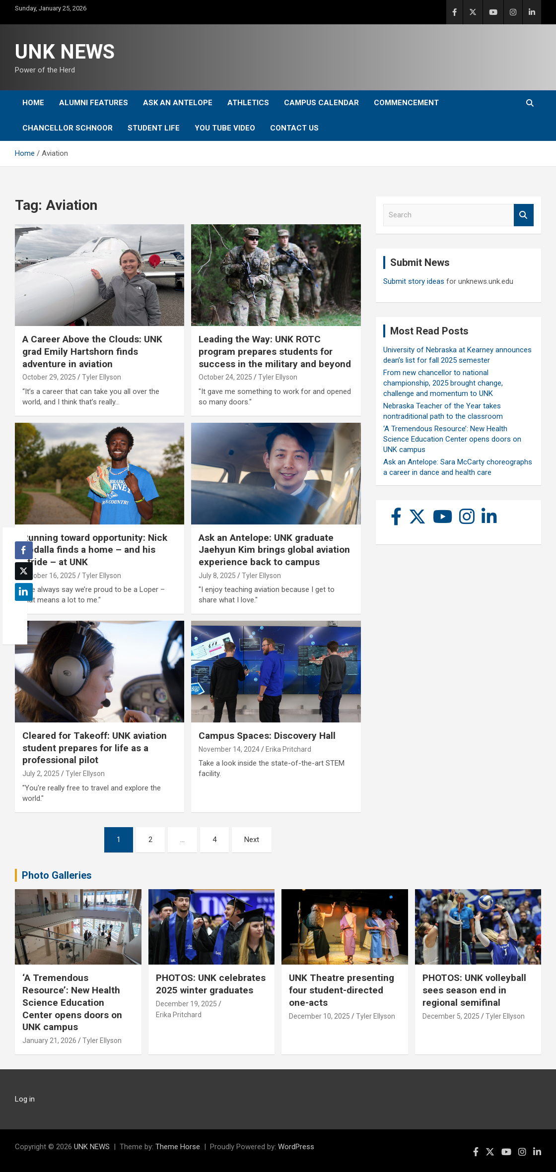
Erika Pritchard (288, 749)
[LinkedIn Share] (24, 592)
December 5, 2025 (451, 1016)
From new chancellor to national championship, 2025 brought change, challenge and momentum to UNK (443, 383)
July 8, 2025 (217, 576)
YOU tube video (225, 128)
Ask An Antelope (177, 102)
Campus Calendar (321, 102)
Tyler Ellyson (101, 377)
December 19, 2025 (186, 1004)
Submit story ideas (413, 281)
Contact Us (294, 128)
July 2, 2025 (41, 774)
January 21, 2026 (49, 1040)
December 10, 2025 (319, 1016)
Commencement (406, 102)
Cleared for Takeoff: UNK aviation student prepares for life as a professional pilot (94, 748)
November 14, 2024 (229, 749)
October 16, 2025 (49, 576)
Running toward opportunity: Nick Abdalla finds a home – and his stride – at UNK (94, 550)
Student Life (154, 128)
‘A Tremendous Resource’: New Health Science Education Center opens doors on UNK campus (452, 439)
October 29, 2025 (49, 377)
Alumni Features (93, 102)
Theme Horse (177, 1146)
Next (251, 839)
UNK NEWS (65, 52)
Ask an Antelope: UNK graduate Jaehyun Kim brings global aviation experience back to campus (274, 550)
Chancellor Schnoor (67, 128)
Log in (25, 1099)
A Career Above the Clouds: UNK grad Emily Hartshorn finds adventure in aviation (92, 351)
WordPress (296, 1146)
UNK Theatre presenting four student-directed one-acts (341, 990)
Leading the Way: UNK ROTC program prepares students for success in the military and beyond (275, 351)
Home (33, 102)
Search (524, 215)
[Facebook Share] (24, 550)
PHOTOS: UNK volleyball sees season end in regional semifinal (474, 990)
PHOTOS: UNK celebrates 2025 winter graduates (211, 984)
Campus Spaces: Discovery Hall (267, 735)
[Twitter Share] (24, 571)
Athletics (248, 102)
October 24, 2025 (225, 377)
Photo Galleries (57, 875)
